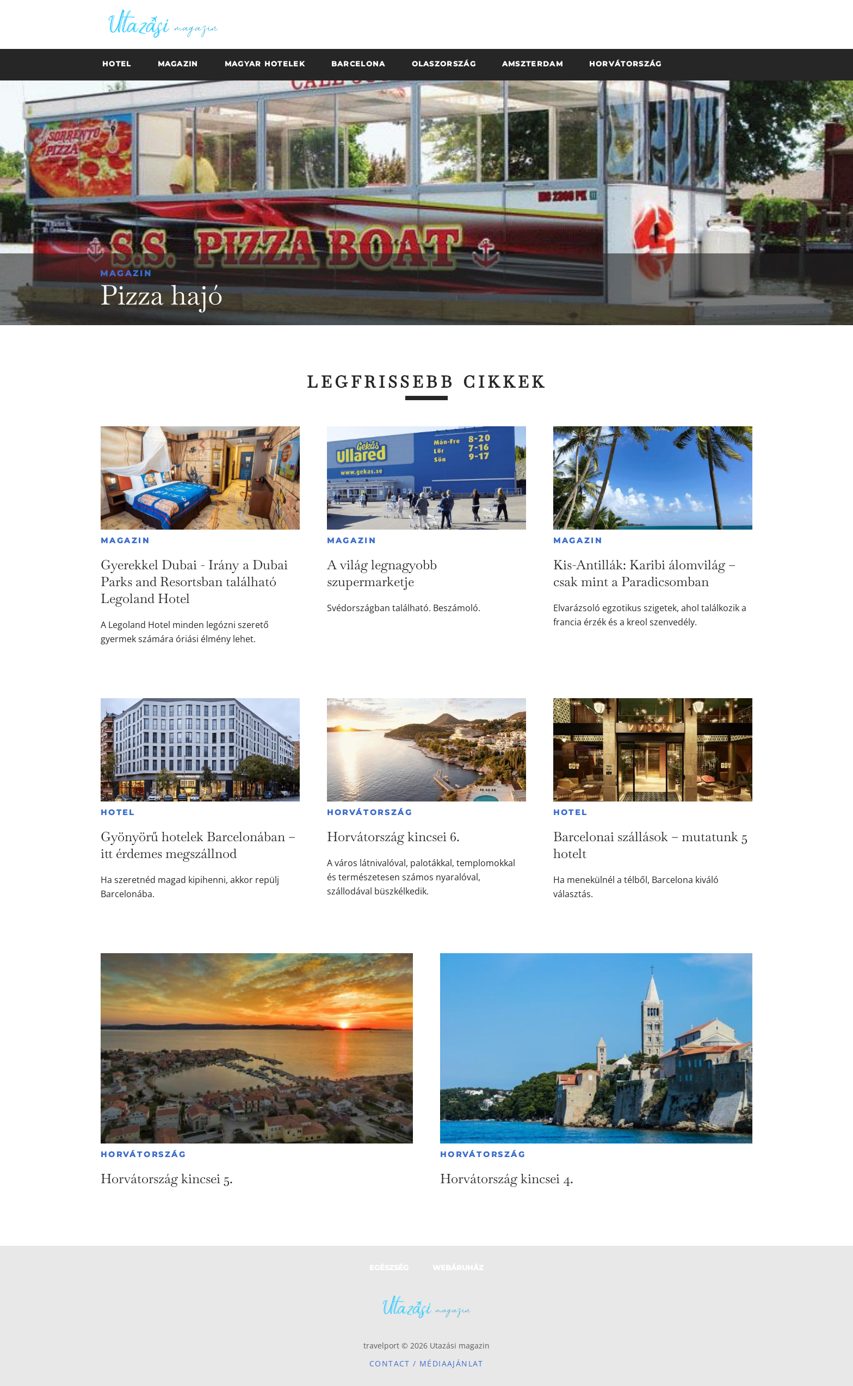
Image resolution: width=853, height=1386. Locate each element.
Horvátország (370, 812)
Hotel (118, 812)
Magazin (126, 273)
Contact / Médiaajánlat (426, 1363)
